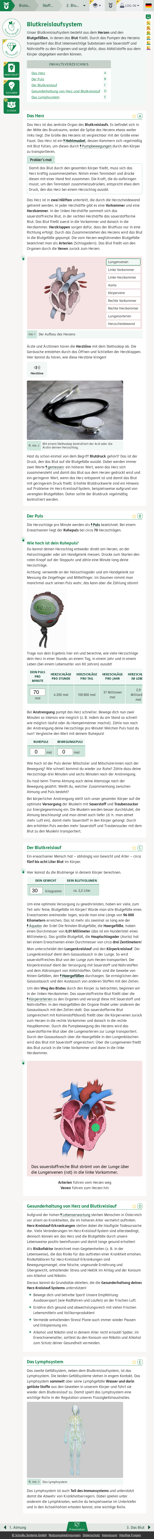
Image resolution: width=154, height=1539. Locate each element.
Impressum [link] (109, 1535)
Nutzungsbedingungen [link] (65, 1535)
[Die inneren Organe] (11, 27)
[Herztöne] (37, 370)
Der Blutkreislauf (44, 85)
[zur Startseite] (7, 5)
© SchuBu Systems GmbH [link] (29, 1535)
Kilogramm (46, 890)
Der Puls (37, 79)
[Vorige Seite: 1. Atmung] (34, 1528)
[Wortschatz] (11, 48)
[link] (77, 1527)
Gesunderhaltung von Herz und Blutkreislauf (65, 91)
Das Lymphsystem (45, 97)
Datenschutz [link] (91, 1535)
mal (41, 752)
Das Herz (38, 73)
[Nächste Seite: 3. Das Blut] (119, 1528)
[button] (11, 106)
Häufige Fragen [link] (130, 1535)
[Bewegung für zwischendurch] (146, 1519)
